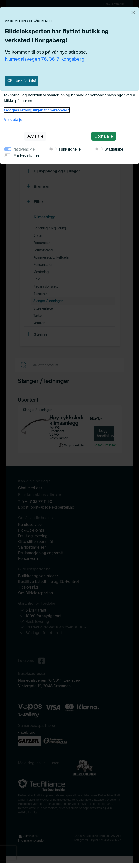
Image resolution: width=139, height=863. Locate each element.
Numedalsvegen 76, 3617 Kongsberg (44, 59)
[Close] (133, 12)
